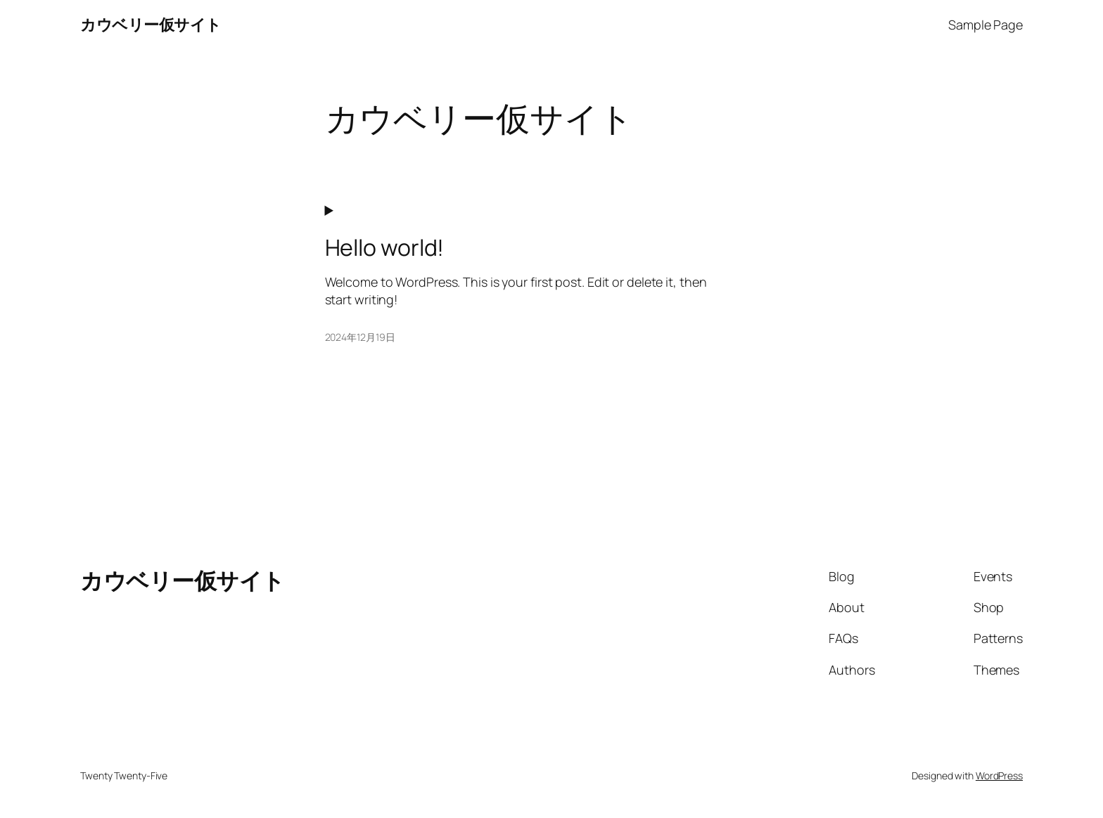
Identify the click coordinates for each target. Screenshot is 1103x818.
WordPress (999, 775)
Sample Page (985, 24)
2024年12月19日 (360, 337)
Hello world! (385, 247)
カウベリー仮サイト (151, 24)
